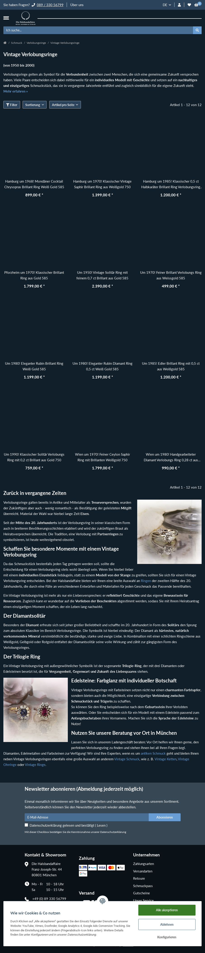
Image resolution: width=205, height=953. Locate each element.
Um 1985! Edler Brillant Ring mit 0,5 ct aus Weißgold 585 (171, 366)
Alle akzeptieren (167, 910)
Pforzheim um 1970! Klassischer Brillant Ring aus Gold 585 (34, 275)
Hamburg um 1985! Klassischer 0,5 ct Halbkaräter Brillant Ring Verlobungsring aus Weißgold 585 (170, 184)
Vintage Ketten (166, 759)
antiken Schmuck (153, 753)
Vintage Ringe (35, 765)
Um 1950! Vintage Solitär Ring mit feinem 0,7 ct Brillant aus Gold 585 (102, 275)
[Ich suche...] (98, 30)
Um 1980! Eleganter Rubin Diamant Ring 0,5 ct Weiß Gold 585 (102, 366)
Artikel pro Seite (63, 105)
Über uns (77, 5)
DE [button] (165, 5)
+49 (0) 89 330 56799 (49, 899)
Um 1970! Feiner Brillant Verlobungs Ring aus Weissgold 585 (171, 275)
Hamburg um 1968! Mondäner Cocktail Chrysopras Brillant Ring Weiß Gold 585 (34, 184)
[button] (179, 5)
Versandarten (142, 871)
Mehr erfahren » (15, 91)
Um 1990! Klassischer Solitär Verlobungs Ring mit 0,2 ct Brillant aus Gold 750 (34, 457)
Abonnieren (164, 817)
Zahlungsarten (143, 864)
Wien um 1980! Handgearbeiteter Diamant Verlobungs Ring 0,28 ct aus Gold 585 (171, 457)
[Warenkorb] (196, 5)
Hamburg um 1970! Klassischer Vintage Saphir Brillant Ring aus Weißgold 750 (102, 184)
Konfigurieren (166, 937)
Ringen (146, 581)
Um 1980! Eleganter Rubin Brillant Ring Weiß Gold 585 (34, 366)
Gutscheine (141, 893)
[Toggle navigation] (6, 18)
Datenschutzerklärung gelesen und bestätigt (68, 825)
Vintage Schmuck (126, 759)
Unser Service (143, 900)
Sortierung (32, 105)
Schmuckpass (143, 886)
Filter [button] (11, 105)
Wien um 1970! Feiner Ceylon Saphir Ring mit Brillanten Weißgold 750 (102, 457)
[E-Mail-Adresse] (87, 817)
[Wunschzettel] (189, 5)
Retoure (139, 878)
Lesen (101, 825)
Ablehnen (167, 924)
